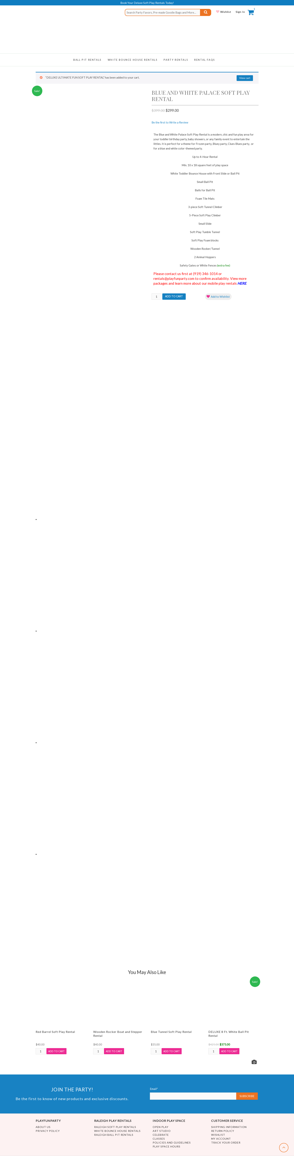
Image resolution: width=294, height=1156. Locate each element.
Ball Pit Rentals (87, 59)
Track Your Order (226, 1142)
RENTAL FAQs (204, 59)
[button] (218, 296)
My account (221, 1138)
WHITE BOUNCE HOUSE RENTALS (133, 59)
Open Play (160, 1127)
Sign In (240, 11)
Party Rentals (176, 59)
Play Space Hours (166, 1146)
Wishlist (225, 11)
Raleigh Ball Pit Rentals (113, 1134)
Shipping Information (229, 1127)
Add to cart (174, 296)
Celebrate (161, 1134)
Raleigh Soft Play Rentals (115, 1127)
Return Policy (222, 1130)
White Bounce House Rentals (117, 1130)
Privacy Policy (48, 1130)
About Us (43, 1127)
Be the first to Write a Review (170, 122)
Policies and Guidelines (172, 1142)
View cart (244, 77)
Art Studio (162, 1130)
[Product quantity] (157, 296)
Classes (159, 1138)
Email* (193, 1093)
